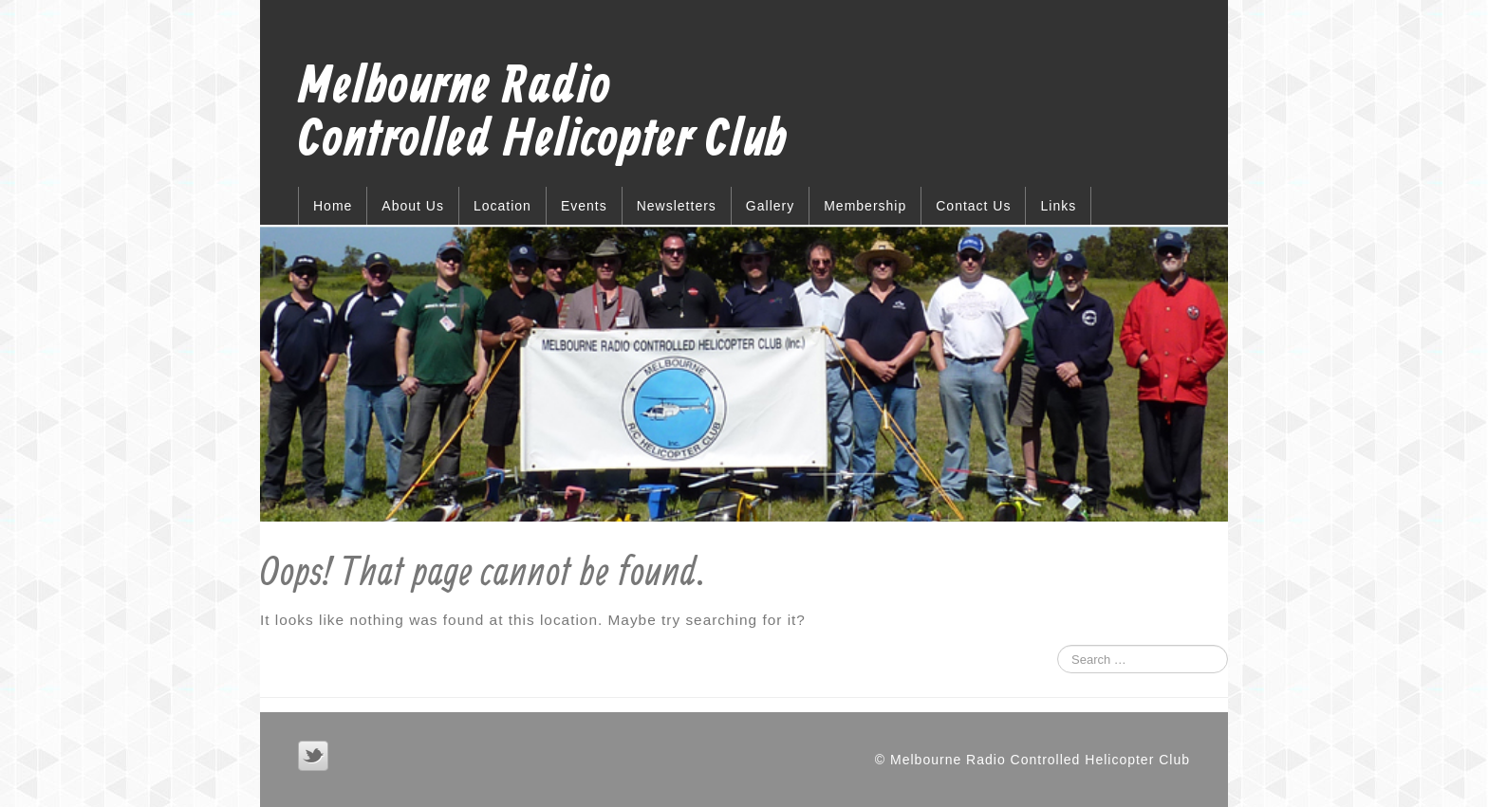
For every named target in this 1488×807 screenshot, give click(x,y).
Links (1058, 205)
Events (584, 205)
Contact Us (973, 205)
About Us (412, 205)
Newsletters (676, 205)
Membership (865, 205)
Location (502, 205)
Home (332, 205)
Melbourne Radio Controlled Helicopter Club (543, 114)
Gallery (770, 205)
